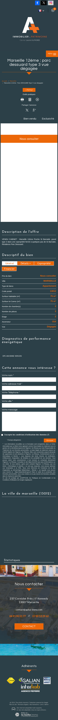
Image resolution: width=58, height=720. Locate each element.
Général (9, 263)
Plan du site (13, 704)
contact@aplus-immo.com (29, 609)
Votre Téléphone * (11, 392)
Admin (47, 704)
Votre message (10, 410)
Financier (9, 268)
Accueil (4, 81)
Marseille (13, 81)
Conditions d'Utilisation (10, 480)
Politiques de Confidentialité (41, 478)
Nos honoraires (34, 704)
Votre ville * (7, 401)
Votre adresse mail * (12, 384)
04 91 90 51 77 (17, 616)
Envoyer (50, 440)
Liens (41, 704)
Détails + (26, 263)
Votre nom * (8, 375)
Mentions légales (23, 704)
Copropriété (44, 263)
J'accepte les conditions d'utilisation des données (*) (26, 434)
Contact (29, 626)
